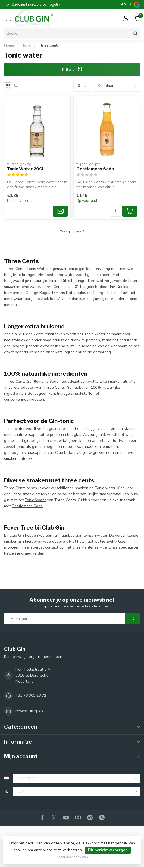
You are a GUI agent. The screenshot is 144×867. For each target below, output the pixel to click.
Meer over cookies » (72, 856)
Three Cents (49, 45)
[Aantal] (115, 211)
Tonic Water (35, 500)
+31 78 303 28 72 (30, 695)
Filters (72, 69)
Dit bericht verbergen (108, 850)
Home (9, 45)
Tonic (26, 45)
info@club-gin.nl (29, 711)
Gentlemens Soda (95, 168)
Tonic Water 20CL (26, 168)
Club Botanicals (68, 452)
